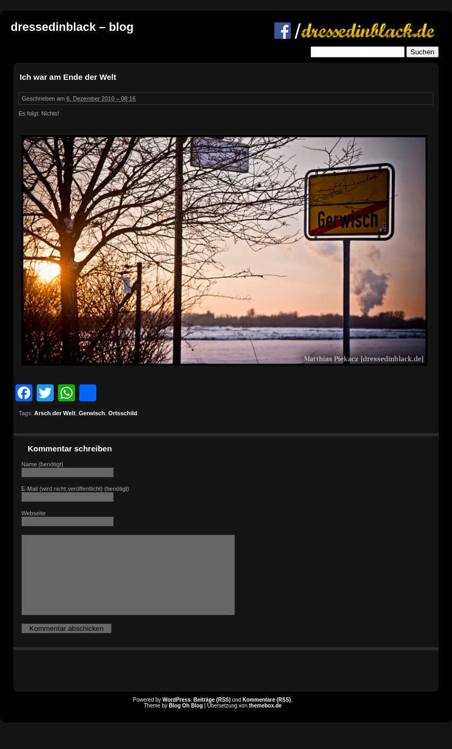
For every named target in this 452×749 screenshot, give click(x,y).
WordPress (177, 716)
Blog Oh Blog (186, 722)
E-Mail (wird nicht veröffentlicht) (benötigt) (75, 488)
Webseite (33, 513)
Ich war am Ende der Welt (68, 76)
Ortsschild (122, 413)
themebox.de (265, 722)
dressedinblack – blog (72, 27)
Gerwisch (92, 413)
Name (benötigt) (42, 464)
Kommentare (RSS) (266, 716)
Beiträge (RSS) (212, 716)
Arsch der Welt (54, 413)
